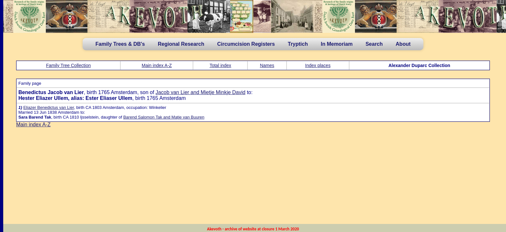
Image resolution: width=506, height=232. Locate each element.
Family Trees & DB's (120, 44)
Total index (220, 65)
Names (267, 65)
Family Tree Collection (68, 65)
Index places (318, 65)
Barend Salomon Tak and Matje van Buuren (163, 117)
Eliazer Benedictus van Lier (48, 107)
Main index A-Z (157, 65)
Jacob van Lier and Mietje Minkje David (200, 92)
